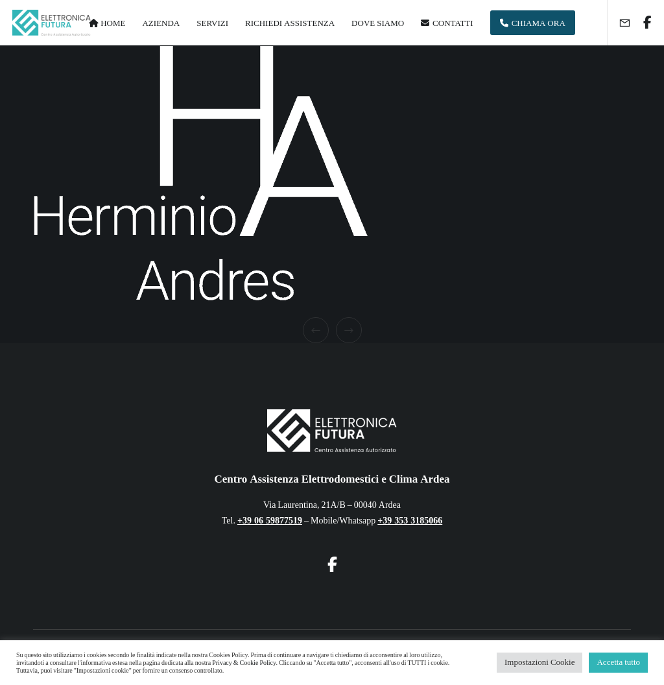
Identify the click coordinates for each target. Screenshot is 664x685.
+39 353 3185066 (409, 520)
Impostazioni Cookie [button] (539, 662)
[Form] (619, 22)
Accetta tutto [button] (618, 662)
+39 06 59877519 (269, 520)
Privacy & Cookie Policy (244, 663)
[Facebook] (642, 22)
